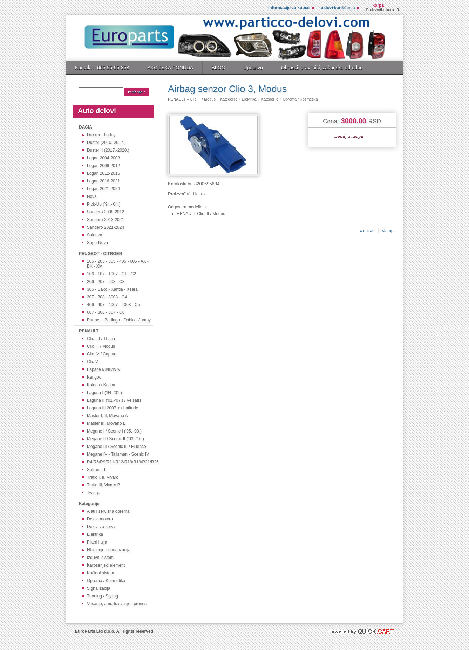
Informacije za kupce (289, 7)
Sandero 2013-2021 (105, 219)
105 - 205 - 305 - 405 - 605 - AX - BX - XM (118, 263)
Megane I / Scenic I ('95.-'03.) (114, 431)
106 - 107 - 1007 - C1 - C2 (111, 274)
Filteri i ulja (97, 542)
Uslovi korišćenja (338, 7)
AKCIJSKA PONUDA (170, 67)
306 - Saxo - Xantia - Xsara (112, 289)
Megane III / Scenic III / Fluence (116, 446)
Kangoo (96, 377)
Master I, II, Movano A (107, 415)
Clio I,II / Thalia (101, 338)
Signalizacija (98, 588)
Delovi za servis (101, 526)
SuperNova (97, 242)
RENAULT (88, 331)
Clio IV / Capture (102, 354)
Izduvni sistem (100, 557)
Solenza (94, 234)
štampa (389, 230)
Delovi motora (100, 519)
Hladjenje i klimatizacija (108, 549)
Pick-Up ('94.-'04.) (103, 204)
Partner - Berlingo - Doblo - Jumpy (119, 320)
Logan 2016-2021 (103, 181)
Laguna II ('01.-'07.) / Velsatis (114, 400)
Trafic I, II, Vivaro (102, 477)
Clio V (96, 361)
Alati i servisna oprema (108, 511)
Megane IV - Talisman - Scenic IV (118, 454)
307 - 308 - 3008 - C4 (107, 297)
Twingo (96, 492)
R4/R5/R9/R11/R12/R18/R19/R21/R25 (119, 461)
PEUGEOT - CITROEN (100, 253)
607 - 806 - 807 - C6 (105, 313)
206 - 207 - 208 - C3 (105, 282)
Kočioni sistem (100, 573)
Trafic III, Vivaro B (103, 485)
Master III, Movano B (106, 423)
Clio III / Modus (101, 346)
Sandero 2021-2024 (105, 227)
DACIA (85, 127)
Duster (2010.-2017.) (106, 142)
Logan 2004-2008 (103, 157)
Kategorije (89, 503)
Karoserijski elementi (106, 565)
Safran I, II (96, 469)
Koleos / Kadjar (101, 384)
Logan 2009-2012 (103, 165)
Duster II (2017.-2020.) (108, 150)
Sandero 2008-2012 (105, 211)
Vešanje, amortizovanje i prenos (117, 603)
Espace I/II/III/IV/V (104, 369)
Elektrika (95, 534)
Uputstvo (253, 67)
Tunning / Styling (102, 596)
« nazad (367, 230)
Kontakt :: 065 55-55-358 (102, 67)
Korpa (378, 5)
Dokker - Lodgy (101, 134)
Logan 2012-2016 (103, 173)
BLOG (218, 67)
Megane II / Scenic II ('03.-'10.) (115, 438)
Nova (93, 196)
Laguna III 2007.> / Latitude (112, 407)
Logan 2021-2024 (103, 188)
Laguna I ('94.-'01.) (104, 392)
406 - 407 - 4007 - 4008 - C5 (113, 305)
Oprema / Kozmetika (106, 580)
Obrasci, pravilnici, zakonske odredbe (322, 67)
